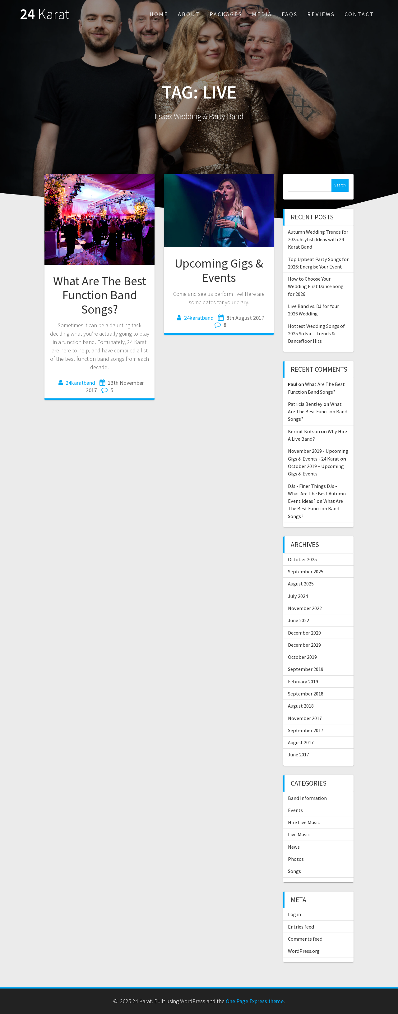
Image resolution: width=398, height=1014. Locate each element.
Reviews (321, 14)
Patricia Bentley (305, 404)
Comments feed (305, 939)
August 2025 (301, 583)
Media (262, 14)
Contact (359, 14)
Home (159, 14)
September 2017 (305, 730)
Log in (294, 914)
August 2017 (301, 742)
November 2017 (305, 718)
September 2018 (305, 694)
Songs (294, 871)
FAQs (290, 14)
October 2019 (302, 657)
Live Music (299, 834)
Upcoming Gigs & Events (219, 270)
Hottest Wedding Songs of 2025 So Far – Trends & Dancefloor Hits (316, 333)
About (189, 14)
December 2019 (304, 645)
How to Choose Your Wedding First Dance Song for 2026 (316, 286)
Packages (226, 14)
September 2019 (305, 669)
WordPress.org (304, 951)
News (294, 847)
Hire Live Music (304, 822)
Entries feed (301, 927)
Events (295, 810)
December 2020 (304, 633)
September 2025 (305, 571)
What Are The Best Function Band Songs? (99, 295)
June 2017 (298, 754)
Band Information (307, 798)
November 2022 (305, 608)
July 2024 (298, 596)
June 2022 (298, 620)
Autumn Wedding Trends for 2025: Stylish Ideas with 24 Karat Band (318, 239)
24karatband (80, 382)
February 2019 (303, 681)
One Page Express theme (255, 1001)
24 (44, 14)
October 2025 (302, 559)
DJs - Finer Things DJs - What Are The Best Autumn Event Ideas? (317, 493)
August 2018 (301, 706)
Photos (296, 859)
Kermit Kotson (304, 431)
